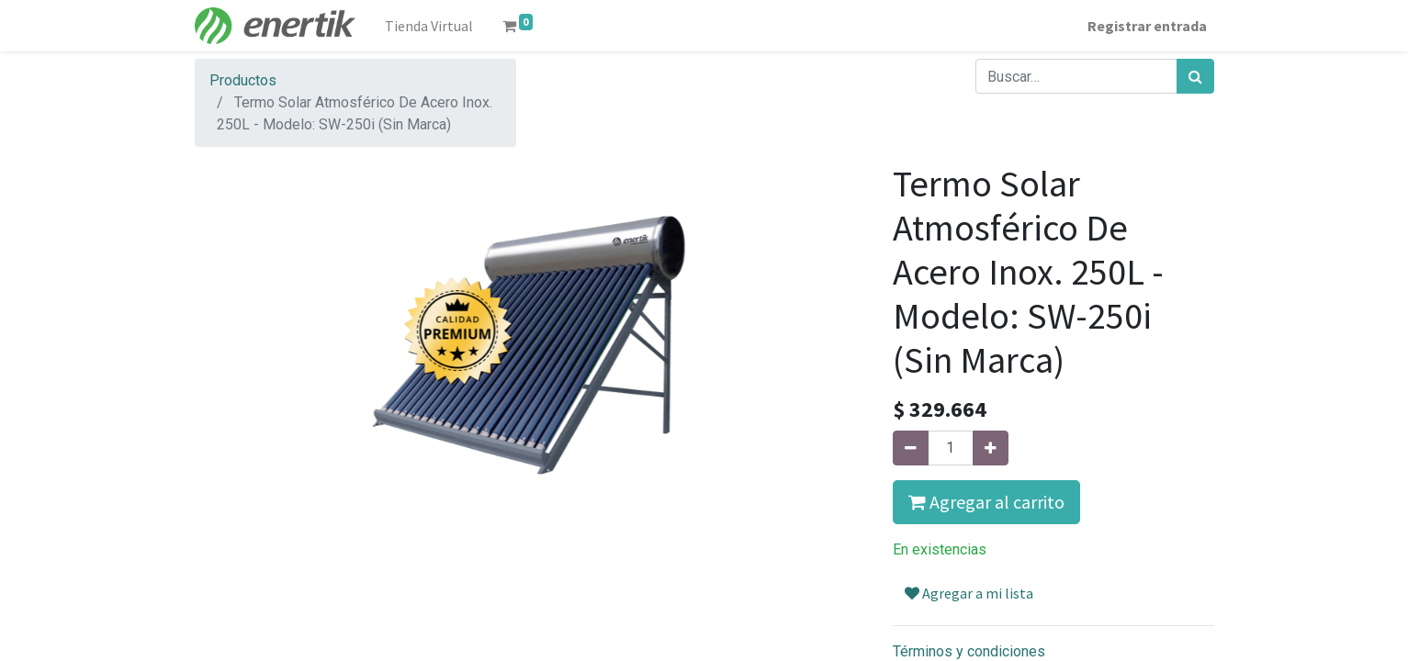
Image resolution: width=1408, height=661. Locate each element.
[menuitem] (428, 25)
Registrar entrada (1147, 26)
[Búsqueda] (1195, 76)
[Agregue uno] (990, 448)
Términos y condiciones (969, 651)
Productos (242, 80)
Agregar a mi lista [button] (969, 593)
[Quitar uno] (911, 448)
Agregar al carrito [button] (986, 501)
